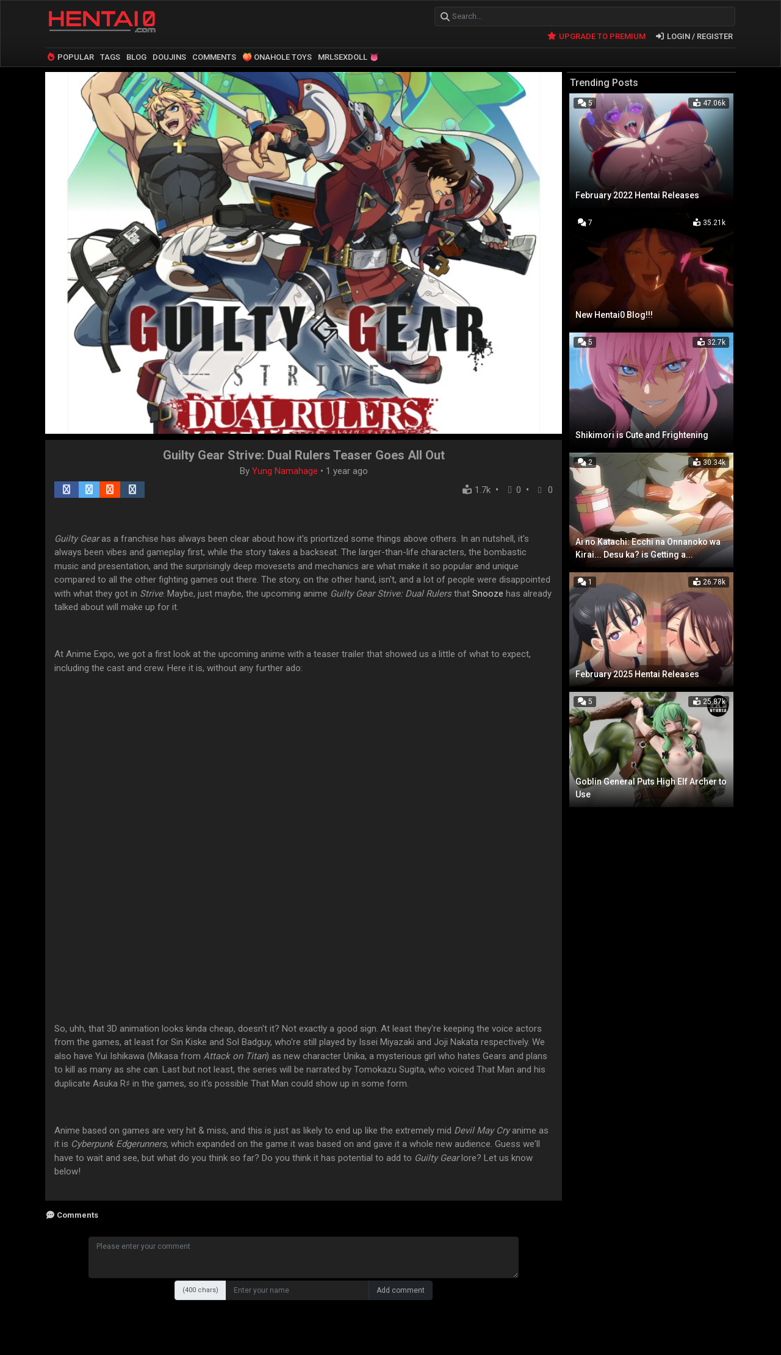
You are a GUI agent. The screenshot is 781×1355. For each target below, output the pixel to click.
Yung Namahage (286, 469)
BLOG (136, 56)
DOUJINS (169, 56)
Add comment (400, 1289)
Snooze (487, 592)
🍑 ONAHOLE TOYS (277, 56)
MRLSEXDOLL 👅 (348, 56)
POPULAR (70, 56)
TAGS (110, 56)
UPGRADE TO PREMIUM (596, 35)
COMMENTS (214, 56)
